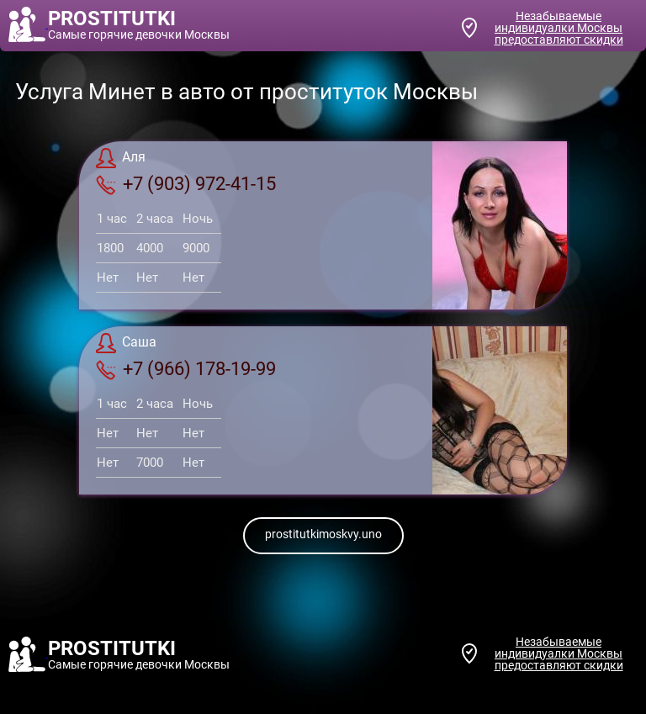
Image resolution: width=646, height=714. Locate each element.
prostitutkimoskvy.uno (323, 534)
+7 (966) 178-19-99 (186, 369)
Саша (126, 343)
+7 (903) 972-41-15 (186, 184)
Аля (121, 158)
